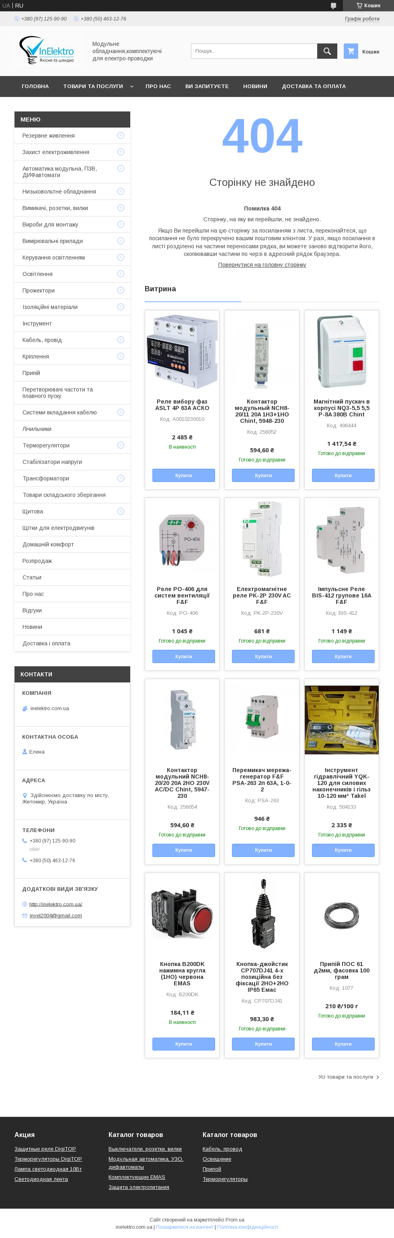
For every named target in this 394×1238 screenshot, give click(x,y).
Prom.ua (235, 1220)
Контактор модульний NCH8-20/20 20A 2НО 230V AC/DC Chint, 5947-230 (182, 783)
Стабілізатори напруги (52, 462)
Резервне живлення (49, 135)
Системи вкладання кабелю (60, 412)
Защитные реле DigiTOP (45, 1149)
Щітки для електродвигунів (58, 528)
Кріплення (36, 356)
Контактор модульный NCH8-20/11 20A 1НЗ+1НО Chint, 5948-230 (262, 411)
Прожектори (39, 290)
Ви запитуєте (207, 86)
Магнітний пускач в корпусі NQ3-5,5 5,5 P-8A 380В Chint (342, 408)
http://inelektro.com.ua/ (55, 904)
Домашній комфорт (48, 544)
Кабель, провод (222, 1149)
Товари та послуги (93, 86)
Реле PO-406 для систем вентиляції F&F (182, 595)
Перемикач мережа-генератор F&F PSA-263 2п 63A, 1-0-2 (261, 780)
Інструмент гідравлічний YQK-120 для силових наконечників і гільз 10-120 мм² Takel (341, 783)
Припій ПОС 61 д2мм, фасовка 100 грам (341, 970)
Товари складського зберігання (64, 495)
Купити (183, 475)
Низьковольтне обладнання (59, 191)
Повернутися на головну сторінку (262, 265)
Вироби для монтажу (50, 224)
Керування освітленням (54, 257)
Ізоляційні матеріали (50, 307)
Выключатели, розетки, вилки (145, 1149)
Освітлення (38, 274)
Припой (212, 1169)
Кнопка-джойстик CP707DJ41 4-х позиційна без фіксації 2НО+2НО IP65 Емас (262, 977)
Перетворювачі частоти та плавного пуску (58, 392)
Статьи (32, 577)
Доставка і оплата (46, 643)
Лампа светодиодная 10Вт (48, 1169)
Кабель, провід (42, 340)
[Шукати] (327, 51)
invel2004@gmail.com (56, 916)
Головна (35, 86)
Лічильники (37, 429)
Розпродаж (37, 561)
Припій (31, 373)
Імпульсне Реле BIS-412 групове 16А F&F (341, 595)
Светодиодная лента (41, 1179)
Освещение (217, 1159)
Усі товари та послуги (345, 1077)
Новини (255, 86)
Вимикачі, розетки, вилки (55, 208)
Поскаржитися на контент (184, 1227)
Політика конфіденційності (247, 1227)
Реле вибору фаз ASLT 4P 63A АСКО (182, 404)
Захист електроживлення (56, 152)
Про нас (158, 86)
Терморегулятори (46, 445)
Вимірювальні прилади (53, 241)
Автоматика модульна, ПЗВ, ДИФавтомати (60, 171)
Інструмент (37, 323)
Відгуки (32, 610)
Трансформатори (46, 478)
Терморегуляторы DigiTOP (48, 1159)
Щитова (33, 511)
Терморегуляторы (225, 1179)
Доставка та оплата (314, 86)
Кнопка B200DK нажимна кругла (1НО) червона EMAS (182, 974)
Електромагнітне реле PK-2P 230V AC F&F (262, 595)
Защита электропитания (139, 1187)
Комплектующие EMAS (137, 1177)
